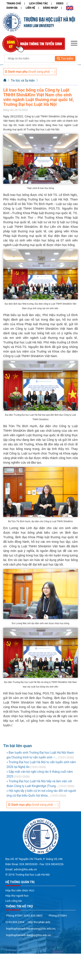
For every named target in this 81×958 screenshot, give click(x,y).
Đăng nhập (50, 7)
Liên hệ (30, 7)
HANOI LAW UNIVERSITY (39, 25)
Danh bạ (11, 7)
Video (59, 3)
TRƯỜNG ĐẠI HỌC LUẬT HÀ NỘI (49, 19)
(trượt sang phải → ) (30, 71)
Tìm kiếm (65, 58)
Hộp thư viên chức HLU (19, 890)
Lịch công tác (38, 3)
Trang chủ (13, 3)
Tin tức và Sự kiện (23, 80)
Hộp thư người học (17, 895)
